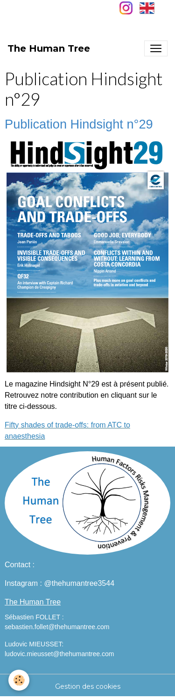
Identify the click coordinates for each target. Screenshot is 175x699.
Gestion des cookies (87, 686)
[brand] (48, 48)
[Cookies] (18, 680)
